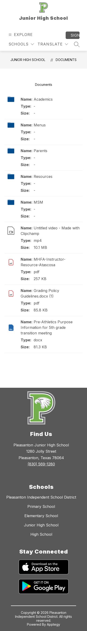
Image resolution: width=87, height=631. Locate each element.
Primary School (41, 506)
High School (41, 534)
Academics (43, 99)
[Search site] (77, 44)
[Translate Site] (52, 44)
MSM (38, 202)
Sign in (75, 35)
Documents (66, 60)
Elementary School (41, 515)
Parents (40, 150)
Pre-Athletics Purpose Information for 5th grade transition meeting (47, 327)
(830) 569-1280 (41, 464)
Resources (43, 176)
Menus (40, 125)
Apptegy (53, 624)
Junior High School (27, 60)
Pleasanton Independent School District (41, 497)
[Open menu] (20, 35)
